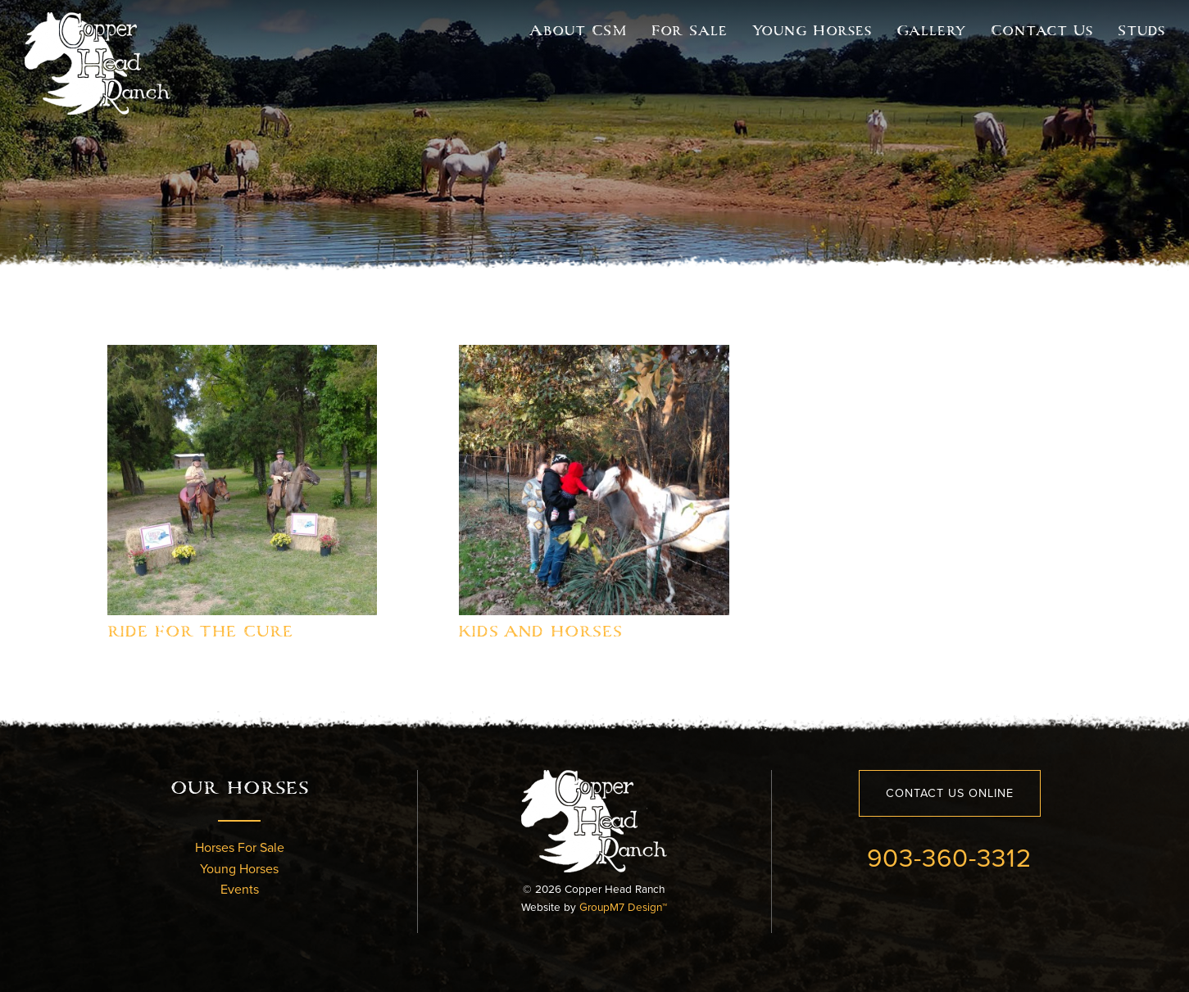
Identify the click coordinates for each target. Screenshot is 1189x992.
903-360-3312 (949, 856)
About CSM (578, 30)
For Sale (689, 30)
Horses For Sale (239, 847)
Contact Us (1042, 30)
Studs (1141, 30)
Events (239, 889)
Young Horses (812, 30)
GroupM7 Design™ (623, 907)
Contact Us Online (950, 793)
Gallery (931, 30)
